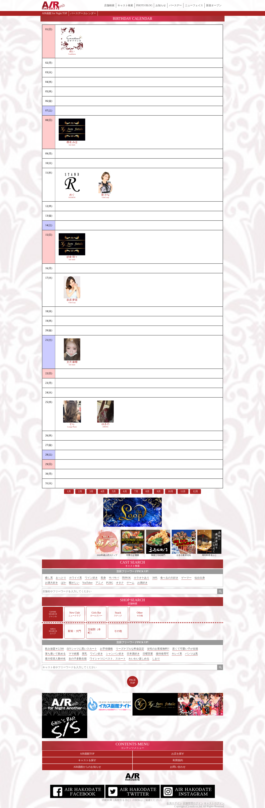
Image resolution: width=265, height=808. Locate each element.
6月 (125, 491)
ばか (63, 582)
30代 (154, 577)
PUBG (109, 582)
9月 (159, 491)
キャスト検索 (125, 5)
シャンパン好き (115, 653)
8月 (147, 491)
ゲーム (130, 582)
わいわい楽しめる (139, 658)
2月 (80, 491)
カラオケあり (141, 577)
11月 (183, 491)
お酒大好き (51, 582)
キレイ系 (177, 653)
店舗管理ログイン (193, 803)
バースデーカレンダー (83, 13)
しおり (156, 658)
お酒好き (142, 582)
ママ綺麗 (74, 653)
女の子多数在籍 (78, 658)
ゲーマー (186, 577)
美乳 (84, 653)
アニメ (99, 582)
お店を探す (177, 753)
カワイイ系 (75, 577)
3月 (91, 491)
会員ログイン (174, 803)
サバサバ (114, 577)
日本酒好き (133, 653)
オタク (120, 582)
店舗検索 (109, 5)
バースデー (175, 5)
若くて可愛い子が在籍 (185, 648)
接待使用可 (162, 653)
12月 (195, 491)
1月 (69, 491)
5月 (114, 491)
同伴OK (126, 577)
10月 (170, 491)
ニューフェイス (194, 5)
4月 (103, 491)
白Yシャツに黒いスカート (82, 648)
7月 (136, 491)
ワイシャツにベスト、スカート (108, 658)
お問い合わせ (178, 767)
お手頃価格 (106, 648)
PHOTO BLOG (144, 5)
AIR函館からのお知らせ (87, 767)
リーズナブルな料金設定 (130, 648)
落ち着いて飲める (55, 653)
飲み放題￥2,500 (54, 648)
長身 (103, 577)
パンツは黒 (191, 653)
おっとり (61, 577)
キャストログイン (214, 803)
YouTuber (87, 582)
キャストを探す (87, 760)
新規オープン (214, 5)
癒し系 (49, 577)
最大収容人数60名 (55, 658)
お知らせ (161, 5)
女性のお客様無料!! (158, 648)
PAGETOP (132, 681)
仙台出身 (200, 577)
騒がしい (74, 582)
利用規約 (178, 760)
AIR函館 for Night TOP (54, 13)
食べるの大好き (169, 577)
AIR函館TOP (87, 753)
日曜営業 (148, 653)
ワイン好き (91, 577)
